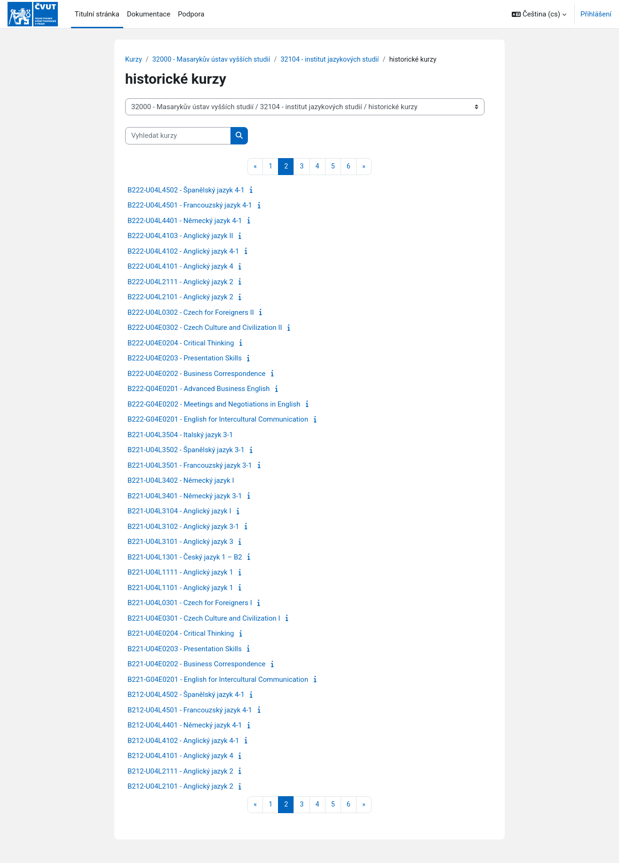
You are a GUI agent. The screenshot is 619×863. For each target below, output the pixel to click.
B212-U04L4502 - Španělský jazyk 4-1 (186, 695)
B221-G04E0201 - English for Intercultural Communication (217, 680)
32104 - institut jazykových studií (337, 60)
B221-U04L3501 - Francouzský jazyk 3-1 (189, 466)
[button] (539, 14)
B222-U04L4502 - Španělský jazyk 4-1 (186, 190)
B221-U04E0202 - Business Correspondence (196, 665)
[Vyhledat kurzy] (178, 136)
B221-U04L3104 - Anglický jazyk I (179, 512)
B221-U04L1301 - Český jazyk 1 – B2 (184, 557)
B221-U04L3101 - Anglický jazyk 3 (180, 542)
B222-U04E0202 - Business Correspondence (196, 374)
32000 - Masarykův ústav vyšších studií (214, 60)
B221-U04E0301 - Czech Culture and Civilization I (203, 619)
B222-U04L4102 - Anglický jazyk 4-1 (183, 252)
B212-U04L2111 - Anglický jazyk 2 (180, 771)
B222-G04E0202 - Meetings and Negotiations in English (213, 404)
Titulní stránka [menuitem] (97, 14)
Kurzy (134, 60)
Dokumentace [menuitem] (149, 14)
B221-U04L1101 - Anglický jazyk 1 (180, 588)
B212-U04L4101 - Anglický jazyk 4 (180, 756)
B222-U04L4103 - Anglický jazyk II (180, 236)
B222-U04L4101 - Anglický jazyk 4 (180, 267)
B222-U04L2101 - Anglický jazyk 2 (180, 298)
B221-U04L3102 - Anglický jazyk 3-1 (183, 527)
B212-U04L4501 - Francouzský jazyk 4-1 (189, 710)
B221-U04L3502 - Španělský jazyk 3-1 (186, 451)
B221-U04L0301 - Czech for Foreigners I (189, 603)
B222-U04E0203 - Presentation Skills (184, 359)
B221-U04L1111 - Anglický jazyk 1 (180, 573)
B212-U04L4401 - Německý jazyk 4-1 (184, 726)
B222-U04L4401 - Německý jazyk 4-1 (184, 221)
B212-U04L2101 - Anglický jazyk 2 (180, 787)
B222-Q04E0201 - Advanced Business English (198, 389)
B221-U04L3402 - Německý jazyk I (180, 481)
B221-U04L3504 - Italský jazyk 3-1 (180, 435)
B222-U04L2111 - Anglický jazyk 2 (180, 282)
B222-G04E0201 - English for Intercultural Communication (217, 420)
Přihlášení (595, 14)
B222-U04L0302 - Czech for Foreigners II (190, 313)
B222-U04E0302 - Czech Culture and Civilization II (204, 328)
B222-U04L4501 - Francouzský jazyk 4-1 (189, 206)
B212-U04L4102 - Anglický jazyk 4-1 (183, 741)
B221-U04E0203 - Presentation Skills (184, 649)
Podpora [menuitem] (191, 14)
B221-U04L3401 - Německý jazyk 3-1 (184, 496)
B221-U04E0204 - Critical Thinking (180, 634)
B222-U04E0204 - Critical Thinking (180, 343)
